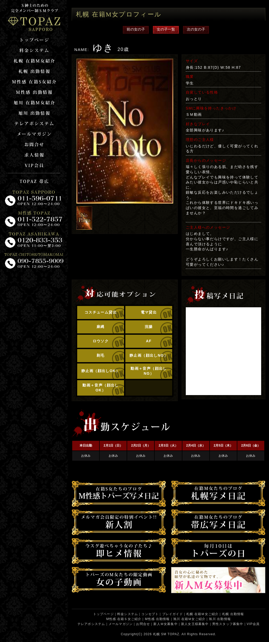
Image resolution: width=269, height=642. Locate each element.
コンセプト (150, 614)
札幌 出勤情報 (233, 614)
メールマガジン (121, 624)
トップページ (103, 614)
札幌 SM (159, 634)
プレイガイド (172, 614)
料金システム (127, 614)
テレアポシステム (91, 624)
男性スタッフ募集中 (227, 624)
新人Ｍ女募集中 (165, 624)
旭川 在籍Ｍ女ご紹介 (189, 619)
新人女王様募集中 (195, 624)
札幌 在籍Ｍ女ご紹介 (202, 614)
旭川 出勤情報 (220, 619)
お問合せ (143, 624)
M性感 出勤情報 (157, 619)
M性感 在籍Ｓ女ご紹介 (124, 619)
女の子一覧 (166, 29)
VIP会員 (253, 624)
